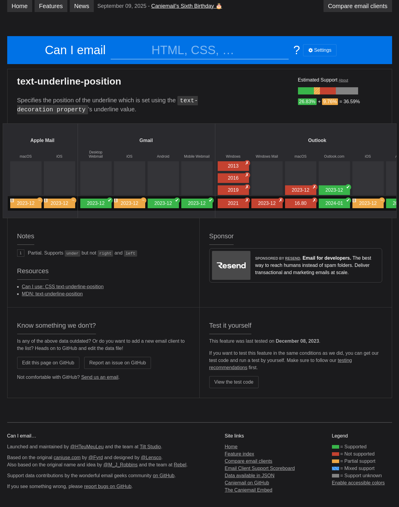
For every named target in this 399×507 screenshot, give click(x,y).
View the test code (233, 382)
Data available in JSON (249, 475)
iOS (59, 156)
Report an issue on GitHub (117, 362)
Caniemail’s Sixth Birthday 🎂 (186, 6)
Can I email (75, 50)
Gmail (146, 140)
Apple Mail (42, 140)
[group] (306, 90)
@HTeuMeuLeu (86, 446)
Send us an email (99, 377)
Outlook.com (334, 156)
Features (51, 6)
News (81, 6)
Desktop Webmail (96, 154)
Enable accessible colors (358, 482)
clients (358, 6)
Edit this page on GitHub (48, 362)
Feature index (239, 453)
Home (20, 6)
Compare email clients (248, 461)
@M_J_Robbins (120, 464)
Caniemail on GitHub (247, 482)
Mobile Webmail (197, 156)
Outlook (317, 140)
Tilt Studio (150, 446)
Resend (292, 258)
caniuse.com (67, 457)
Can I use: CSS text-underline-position (63, 286)
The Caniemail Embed (248, 490)
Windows (233, 156)
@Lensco (151, 457)
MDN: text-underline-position (52, 293)
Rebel (180, 464)
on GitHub (163, 475)
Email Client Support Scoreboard (260, 468)
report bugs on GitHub (107, 486)
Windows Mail (267, 156)
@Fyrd (95, 457)
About (343, 80)
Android (163, 156)
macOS (26, 156)
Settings (320, 50)
